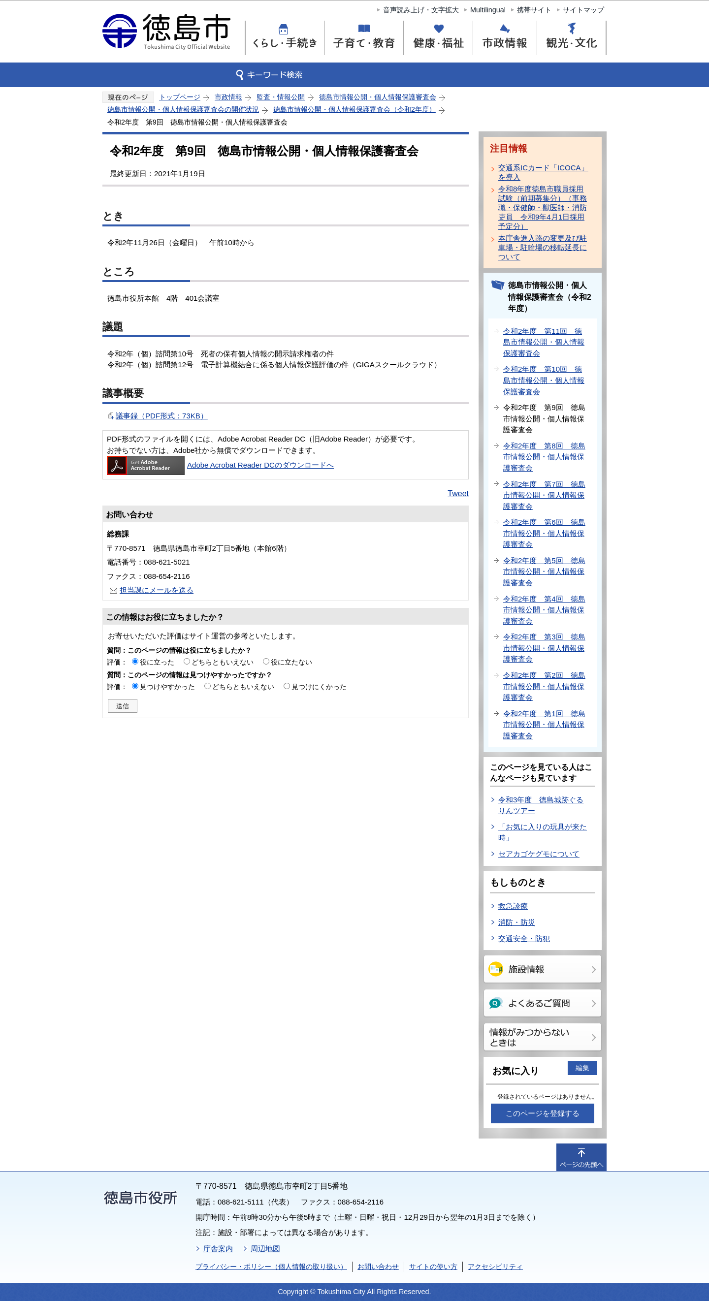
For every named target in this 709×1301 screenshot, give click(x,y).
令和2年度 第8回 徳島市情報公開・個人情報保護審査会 (544, 457)
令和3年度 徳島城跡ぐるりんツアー (540, 805)
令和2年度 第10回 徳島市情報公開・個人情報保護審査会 (543, 380)
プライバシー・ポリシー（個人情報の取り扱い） (271, 1266)
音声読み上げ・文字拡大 (421, 10)
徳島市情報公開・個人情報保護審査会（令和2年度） (354, 109)
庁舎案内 (218, 1248)
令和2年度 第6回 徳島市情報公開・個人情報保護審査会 (544, 533)
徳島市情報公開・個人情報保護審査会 (377, 97)
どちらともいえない (223, 662)
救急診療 (513, 906)
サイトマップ (583, 10)
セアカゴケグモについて (539, 854)
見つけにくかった (319, 687)
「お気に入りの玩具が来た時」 (542, 832)
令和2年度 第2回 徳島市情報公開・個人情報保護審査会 (544, 686)
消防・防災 (516, 922)
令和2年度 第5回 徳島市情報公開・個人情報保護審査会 (544, 571)
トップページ (179, 97)
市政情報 (228, 97)
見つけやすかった (167, 687)
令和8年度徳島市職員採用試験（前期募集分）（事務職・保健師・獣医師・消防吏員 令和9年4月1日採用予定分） (542, 207)
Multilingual (488, 10)
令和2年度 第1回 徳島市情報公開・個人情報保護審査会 (544, 724)
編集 (582, 1068)
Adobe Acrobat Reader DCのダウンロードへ (220, 465)
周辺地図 (265, 1248)
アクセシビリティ (495, 1266)
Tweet (458, 493)
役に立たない (291, 662)
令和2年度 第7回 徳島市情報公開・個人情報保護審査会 (544, 495)
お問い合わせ (378, 1266)
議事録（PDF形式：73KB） (162, 416)
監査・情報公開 (281, 97)
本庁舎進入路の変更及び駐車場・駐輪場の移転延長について (542, 247)
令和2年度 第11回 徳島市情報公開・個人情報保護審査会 (543, 342)
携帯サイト (534, 10)
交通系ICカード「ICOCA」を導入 (543, 172)
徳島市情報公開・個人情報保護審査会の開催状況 (183, 109)
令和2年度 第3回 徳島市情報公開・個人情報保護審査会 (544, 648)
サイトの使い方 (433, 1266)
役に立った (157, 662)
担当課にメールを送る (156, 590)
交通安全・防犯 (524, 938)
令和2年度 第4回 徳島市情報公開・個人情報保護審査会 (544, 610)
